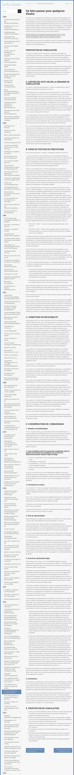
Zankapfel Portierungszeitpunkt (12, 472)
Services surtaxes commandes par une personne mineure (12, 604)
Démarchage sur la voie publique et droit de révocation (12, 332)
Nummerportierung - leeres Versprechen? (11, 109)
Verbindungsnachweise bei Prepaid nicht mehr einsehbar (11, 505)
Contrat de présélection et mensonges (10, 642)
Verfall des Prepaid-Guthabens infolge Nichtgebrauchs (11, 215)
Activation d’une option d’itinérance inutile (10, 385)
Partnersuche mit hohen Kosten (12, 235)
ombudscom (29, 3)
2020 (4, 268)
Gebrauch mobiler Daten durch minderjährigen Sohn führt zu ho (12, 463)
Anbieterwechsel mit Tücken (11, 618)
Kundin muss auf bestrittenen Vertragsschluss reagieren (11, 41)
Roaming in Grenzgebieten (10, 197)
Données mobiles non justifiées (12, 489)
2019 (4, 305)
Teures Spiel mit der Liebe (10, 318)
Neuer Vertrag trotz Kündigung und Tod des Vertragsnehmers (11, 550)
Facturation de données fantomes (10, 297)
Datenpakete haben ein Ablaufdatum (10, 95)
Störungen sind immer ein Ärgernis (10, 259)
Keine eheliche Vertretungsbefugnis (9, 328)
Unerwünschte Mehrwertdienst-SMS (12, 187)
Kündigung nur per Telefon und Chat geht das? (12, 346)
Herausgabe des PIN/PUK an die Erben (12, 31)
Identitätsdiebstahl (46, 34)
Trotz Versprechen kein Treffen (11, 517)
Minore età (38, 37)
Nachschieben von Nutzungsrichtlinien (9, 293)
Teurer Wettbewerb (9, 232)
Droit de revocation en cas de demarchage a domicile (11, 486)
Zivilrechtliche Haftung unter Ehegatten (11, 686)
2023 (4, 85)
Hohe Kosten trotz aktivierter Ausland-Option (11, 350)
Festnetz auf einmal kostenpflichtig (9, 147)
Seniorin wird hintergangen (10, 58)
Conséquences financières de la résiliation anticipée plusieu (12, 593)
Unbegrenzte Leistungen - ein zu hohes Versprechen (12, 583)
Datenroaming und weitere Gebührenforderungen (10, 655)
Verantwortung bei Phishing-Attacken (11, 69)
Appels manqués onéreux (10, 382)
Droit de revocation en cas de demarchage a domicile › (63, 750)
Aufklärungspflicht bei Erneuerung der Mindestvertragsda (9, 360)
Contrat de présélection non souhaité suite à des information (12, 532)
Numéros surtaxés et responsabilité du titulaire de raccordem (11, 609)
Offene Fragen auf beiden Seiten (12, 565)
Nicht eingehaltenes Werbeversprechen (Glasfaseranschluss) (9, 431)
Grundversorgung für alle (10, 98)
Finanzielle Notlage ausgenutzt (12, 278)
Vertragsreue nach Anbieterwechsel (8, 572)
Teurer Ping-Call (8, 367)
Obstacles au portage (9, 586)
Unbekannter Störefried (10, 629)
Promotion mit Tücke (9, 190)
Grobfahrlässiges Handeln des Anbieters (11, 27)
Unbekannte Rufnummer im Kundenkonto (11, 211)
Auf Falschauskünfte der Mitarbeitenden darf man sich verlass (11, 285)
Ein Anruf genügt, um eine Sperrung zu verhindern (10, 139)
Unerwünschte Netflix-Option (11, 38)
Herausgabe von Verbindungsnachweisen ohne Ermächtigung (11, 172)
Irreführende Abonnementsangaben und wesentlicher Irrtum (11, 207)
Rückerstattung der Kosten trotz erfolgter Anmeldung (12, 436)
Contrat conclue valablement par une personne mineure (12, 590)
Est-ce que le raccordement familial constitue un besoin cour (12, 536)
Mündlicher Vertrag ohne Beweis (12, 556)
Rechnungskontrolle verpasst (11, 664)
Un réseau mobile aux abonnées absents (12, 524)
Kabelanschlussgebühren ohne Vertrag (12, 672)
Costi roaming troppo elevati (11, 395)
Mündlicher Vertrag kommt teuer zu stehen (12, 679)
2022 (4, 150)
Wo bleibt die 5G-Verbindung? (11, 262)
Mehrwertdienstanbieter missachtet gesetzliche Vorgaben (10, 81)
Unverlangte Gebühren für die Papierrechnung (11, 370)
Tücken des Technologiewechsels (9, 128)
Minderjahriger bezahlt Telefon (11, 562)
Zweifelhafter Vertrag (9, 554)
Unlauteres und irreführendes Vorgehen (11, 163)
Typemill (27, 765)
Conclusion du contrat (60, 34)
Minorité (52, 34)
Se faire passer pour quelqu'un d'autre (11, 482)
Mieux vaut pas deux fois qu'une (12, 178)
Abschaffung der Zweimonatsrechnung (9, 51)
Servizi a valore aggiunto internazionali (10, 402)
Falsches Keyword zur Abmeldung (9, 460)
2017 (4, 408)
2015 (4, 496)
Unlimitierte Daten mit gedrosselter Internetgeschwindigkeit (10, 120)
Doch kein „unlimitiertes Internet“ (12, 158)
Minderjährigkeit (29, 34)
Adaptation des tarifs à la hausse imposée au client (12, 520)
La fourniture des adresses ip (11, 599)
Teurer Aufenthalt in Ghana (11, 237)
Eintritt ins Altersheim (9, 250)
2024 (4, 16)
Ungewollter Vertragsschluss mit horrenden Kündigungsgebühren (12, 255)
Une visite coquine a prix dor (11, 376)
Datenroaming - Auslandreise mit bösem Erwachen (12, 136)
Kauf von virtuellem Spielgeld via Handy (12, 661)
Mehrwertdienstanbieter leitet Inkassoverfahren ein (11, 364)
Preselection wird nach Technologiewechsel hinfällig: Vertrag (11, 355)
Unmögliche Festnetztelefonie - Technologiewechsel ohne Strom (12, 312)
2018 (4, 339)
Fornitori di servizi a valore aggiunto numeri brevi (10, 493)
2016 (34, 3)
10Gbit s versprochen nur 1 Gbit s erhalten (12, 275)
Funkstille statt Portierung (10, 230)
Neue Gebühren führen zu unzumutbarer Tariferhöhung (11, 324)
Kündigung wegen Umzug (10, 175)
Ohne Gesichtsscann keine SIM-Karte (12, 272)
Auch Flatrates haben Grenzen (11, 667)
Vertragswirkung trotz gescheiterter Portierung (10, 132)
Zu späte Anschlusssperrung (11, 547)
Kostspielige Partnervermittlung (12, 184)
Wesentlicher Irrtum (9, 252)
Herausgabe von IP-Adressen (11, 502)
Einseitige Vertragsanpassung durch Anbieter (11, 542)
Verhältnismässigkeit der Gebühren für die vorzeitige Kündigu (11, 468)
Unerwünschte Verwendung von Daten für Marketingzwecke (12, 115)
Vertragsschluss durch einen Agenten (11, 514)
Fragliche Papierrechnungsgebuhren (10, 499)
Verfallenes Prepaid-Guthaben (11, 689)
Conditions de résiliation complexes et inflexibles (10, 181)
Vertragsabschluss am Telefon (11, 623)
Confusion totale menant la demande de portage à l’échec (11, 167)
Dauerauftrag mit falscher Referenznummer (10, 200)
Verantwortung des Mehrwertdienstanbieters (10, 226)
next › (71, 3)
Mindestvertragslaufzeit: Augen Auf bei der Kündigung (12, 55)
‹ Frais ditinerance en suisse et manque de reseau (35, 750)
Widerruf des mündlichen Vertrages (10, 559)
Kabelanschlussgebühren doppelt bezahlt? (10, 194)
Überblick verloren (8, 243)
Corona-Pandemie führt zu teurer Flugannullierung (12, 289)
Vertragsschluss (37, 34)
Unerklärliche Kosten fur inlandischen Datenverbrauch (11, 427)
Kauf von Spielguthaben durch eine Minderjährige (11, 444)
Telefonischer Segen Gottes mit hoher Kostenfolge (12, 342)
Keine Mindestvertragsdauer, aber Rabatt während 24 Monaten (11, 64)
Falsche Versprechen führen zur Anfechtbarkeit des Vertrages (12, 579)
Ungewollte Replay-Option (10, 48)
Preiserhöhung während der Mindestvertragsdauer (11, 19)
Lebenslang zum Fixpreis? (10, 87)
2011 (4, 669)
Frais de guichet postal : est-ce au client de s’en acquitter (11, 379)
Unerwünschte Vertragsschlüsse (12, 60)
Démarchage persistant (10, 419)
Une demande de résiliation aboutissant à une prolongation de (12, 302)
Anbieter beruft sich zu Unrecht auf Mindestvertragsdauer (12, 23)
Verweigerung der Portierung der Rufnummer (12, 308)
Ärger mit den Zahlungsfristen (11, 652)
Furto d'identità (56, 37)
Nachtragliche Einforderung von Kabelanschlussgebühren (12, 321)
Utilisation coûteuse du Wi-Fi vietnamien (11, 415)
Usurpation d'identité (30, 37)
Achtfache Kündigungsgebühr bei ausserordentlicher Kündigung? (11, 440)
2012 (4, 645)
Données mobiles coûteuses (11, 90)
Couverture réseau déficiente (11, 620)
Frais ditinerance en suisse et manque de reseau (11, 479)
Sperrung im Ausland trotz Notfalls (10, 223)
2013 (4, 613)
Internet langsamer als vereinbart (12, 424)
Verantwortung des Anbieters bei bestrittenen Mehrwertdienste (12, 72)
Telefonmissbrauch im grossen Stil (12, 682)
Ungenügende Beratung (10, 545)
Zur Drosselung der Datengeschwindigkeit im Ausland (10, 154)
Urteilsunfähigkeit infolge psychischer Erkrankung (10, 219)
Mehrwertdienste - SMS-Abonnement (10, 456)
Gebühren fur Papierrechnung (11, 615)
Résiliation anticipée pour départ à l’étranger (12, 528)
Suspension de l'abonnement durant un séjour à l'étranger (11, 638)
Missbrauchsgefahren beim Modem (11, 568)
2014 (4, 539)
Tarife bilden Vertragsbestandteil (12, 373)
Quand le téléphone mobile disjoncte (10, 635)
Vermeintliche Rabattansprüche (12, 675)
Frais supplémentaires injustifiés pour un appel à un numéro (12, 475)
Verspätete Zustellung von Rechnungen (10, 412)
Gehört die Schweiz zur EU (10, 281)
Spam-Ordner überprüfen (10, 92)
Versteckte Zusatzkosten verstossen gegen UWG (10, 124)
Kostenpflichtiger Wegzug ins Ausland (11, 452)
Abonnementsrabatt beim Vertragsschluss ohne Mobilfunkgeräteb (10, 510)
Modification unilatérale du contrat (10, 105)
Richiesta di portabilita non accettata (10, 405)
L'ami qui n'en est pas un (10, 601)
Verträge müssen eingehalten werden (11, 648)
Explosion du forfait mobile (11, 596)
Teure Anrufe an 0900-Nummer (12, 112)
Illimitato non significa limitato (11, 160)
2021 (4, 203)
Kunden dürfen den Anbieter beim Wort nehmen (11, 576)
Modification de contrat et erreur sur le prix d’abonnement (12, 336)
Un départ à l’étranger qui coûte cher (12, 389)
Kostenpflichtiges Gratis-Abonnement (10, 35)
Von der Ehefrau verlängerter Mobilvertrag (11, 240)
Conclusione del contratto (47, 37)
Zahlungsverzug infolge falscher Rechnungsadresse (12, 45)
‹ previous (66, 3)
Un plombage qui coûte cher (11, 631)
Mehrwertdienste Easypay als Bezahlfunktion (11, 448)
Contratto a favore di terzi (10, 392)
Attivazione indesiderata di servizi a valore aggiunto (12, 398)
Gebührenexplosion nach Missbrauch (10, 626)
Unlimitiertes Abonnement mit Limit (11, 246)
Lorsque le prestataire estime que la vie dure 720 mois (11, 101)
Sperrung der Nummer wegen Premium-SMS (11, 265)
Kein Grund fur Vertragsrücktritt (12, 658)
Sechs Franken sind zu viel (10, 315)
